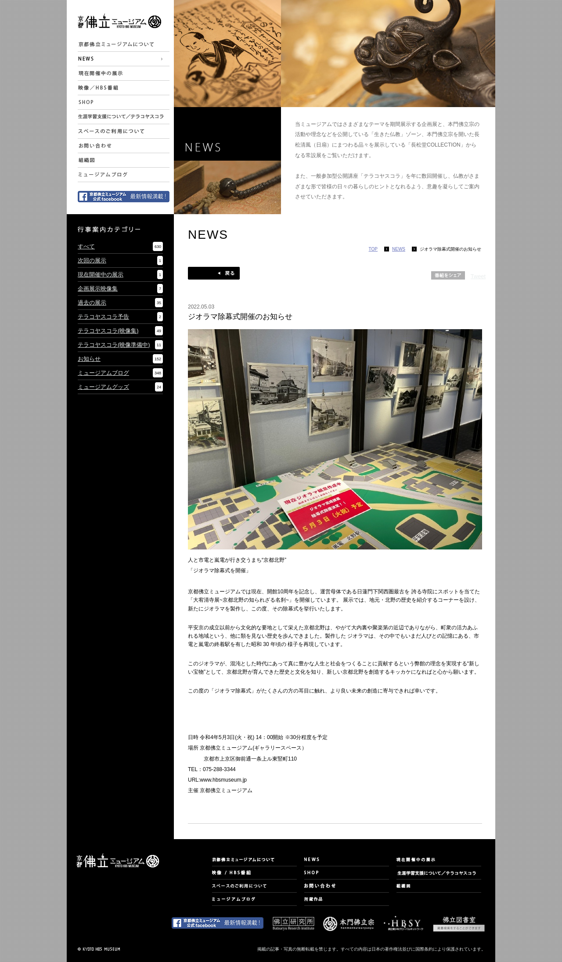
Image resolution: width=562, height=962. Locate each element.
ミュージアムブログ (103, 373)
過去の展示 (92, 302)
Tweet (478, 276)
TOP (373, 249)
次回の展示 (92, 260)
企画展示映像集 (98, 288)
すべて (86, 246)
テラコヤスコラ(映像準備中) (114, 344)
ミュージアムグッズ (103, 387)
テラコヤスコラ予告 (103, 316)
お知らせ (89, 358)
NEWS (398, 249)
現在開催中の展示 (100, 274)
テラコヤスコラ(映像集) (108, 330)
